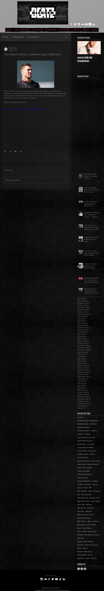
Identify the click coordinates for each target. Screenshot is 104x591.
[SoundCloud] (45, 579)
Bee (78, 494)
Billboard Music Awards (85, 514)
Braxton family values (84, 551)
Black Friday (87, 528)
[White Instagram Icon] (78, 24)
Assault (94, 484)
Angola (89, 467)
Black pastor (92, 531)
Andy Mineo (81, 467)
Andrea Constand (93, 464)
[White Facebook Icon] (71, 24)
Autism (85, 488)
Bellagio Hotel (94, 498)
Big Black (90, 508)
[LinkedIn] (93, 24)
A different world (83, 454)
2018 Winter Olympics (85, 441)
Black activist (81, 531)
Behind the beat (82, 498)
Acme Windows (82, 457)
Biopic (90, 521)
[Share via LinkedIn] (16, 151)
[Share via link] (21, 151)
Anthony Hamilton (83, 471)
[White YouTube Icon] (86, 24)
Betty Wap (81, 504)
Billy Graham (81, 521)
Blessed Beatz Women (85, 541)
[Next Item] (97, 47)
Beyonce (89, 504)
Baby (90, 491)
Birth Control (91, 525)
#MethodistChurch (83, 427)
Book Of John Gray (91, 545)
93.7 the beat (81, 451)
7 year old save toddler (85, 447)
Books (79, 548)
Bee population (86, 494)
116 (94, 437)
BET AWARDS (82, 491)
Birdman (96, 521)
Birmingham (81, 525)
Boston (85, 548)
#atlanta (94, 431)
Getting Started (18, 37)
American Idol (96, 461)
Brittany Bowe (82, 555)
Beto (88, 501)
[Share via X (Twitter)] (10, 151)
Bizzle (79, 528)
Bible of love (81, 508)
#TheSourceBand (83, 431)
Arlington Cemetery (84, 484)
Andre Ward (81, 464)
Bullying (94, 558)
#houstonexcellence (84, 437)
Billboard (89, 511)
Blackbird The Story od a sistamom (89, 535)
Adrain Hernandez (83, 461)
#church (80, 434)
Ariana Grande (82, 478)
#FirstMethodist (82, 424)
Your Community (33, 37)
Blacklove (80, 538)
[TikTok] (90, 24)
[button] (66, 37)
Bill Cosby (80, 511)
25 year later (81, 444)
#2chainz (80, 417)
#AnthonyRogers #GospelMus (87, 421)
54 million (90, 444)
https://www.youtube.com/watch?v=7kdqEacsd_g (24, 109)
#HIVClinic (93, 424)
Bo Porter (80, 545)
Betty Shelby (95, 501)
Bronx (90, 555)
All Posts (5, 37)
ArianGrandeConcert (84, 474)
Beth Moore (81, 501)
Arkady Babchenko (83, 481)
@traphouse (92, 451)
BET (90, 488)
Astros (79, 488)
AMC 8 (92, 454)
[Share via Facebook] (5, 151)
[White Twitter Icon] (75, 24)
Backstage (96, 491)
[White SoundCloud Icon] (82, 24)
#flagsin (87, 434)
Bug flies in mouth (83, 558)
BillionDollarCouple (84, 518)
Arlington (95, 481)
